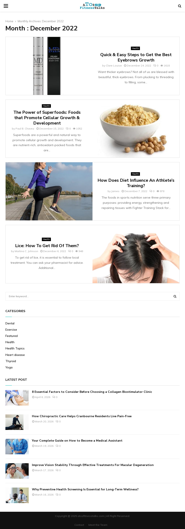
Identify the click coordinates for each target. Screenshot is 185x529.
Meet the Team (97, 524)
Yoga (9, 367)
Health (135, 48)
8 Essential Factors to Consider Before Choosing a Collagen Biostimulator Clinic (92, 392)
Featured (11, 336)
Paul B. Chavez (25, 128)
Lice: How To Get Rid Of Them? (47, 246)
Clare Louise (114, 65)
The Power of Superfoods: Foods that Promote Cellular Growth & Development (47, 117)
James (115, 191)
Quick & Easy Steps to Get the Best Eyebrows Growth (136, 57)
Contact (79, 524)
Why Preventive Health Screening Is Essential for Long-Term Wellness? (85, 489)
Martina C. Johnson (26, 251)
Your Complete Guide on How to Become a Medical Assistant (77, 441)
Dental (9, 323)
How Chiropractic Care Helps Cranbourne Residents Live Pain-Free (82, 416)
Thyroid (10, 361)
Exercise (11, 330)
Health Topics (15, 348)
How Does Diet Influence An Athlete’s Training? (135, 183)
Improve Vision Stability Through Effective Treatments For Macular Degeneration (93, 465)
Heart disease (15, 355)
